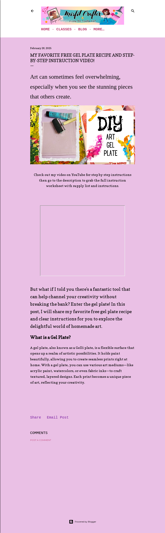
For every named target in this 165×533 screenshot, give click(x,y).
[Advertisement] (82, 475)
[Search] (133, 10)
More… (99, 29)
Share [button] (35, 417)
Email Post (58, 417)
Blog (82, 29)
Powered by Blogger (82, 522)
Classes (64, 29)
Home (45, 29)
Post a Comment (40, 440)
